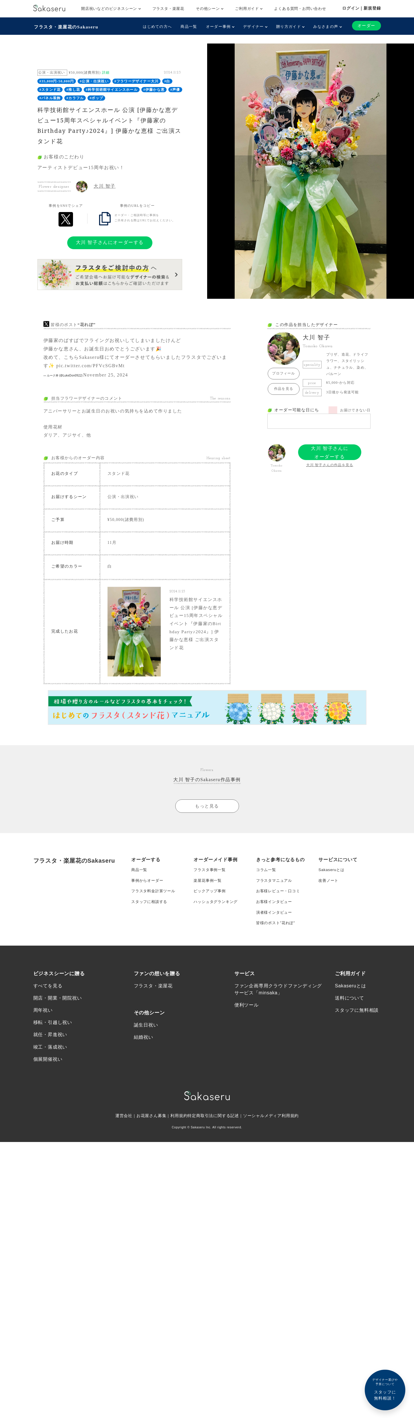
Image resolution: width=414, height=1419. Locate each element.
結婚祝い (143, 1049)
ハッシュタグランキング (217, 910)
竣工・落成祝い (50, 1059)
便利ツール (246, 1016)
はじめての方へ (156, 26)
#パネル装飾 (50, 97)
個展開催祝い (48, 1072)
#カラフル (75, 97)
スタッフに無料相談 (357, 1022)
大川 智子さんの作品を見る (329, 464)
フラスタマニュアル (275, 886)
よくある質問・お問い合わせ (300, 8)
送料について (349, 1009)
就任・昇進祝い (50, 1047)
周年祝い (43, 1022)
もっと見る (207, 810)
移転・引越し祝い (52, 1034)
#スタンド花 (50, 89)
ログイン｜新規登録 (361, 8)
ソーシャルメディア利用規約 (271, 1129)
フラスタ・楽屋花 (168, 8)
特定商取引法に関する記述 (213, 1129)
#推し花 (73, 89)
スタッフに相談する (150, 910)
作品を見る (283, 388)
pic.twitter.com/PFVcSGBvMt (90, 365)
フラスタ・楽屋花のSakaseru (67, 26)
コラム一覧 (267, 875)
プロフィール (283, 373)
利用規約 (179, 1129)
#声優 (175, 89)
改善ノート (329, 886)
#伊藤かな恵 (154, 89)
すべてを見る (48, 997)
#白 (167, 81)
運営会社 (123, 1129)
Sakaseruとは (332, 875)
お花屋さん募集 (151, 1129)
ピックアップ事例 (211, 898)
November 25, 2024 (105, 374)
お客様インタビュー (275, 910)
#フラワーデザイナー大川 (136, 81)
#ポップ (96, 97)
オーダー (366, 25)
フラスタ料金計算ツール (154, 898)
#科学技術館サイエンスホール (112, 89)
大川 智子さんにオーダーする (110, 241)
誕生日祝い (146, 1036)
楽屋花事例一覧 (209, 886)
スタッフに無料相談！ (385, 1389)
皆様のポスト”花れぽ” (277, 933)
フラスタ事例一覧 (211, 875)
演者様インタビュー (275, 921)
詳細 (106, 72)
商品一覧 (188, 26)
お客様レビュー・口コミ (279, 898)
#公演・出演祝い (94, 81)
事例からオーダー (148, 886)
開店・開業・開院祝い (57, 1009)
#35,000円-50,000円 (56, 81)
